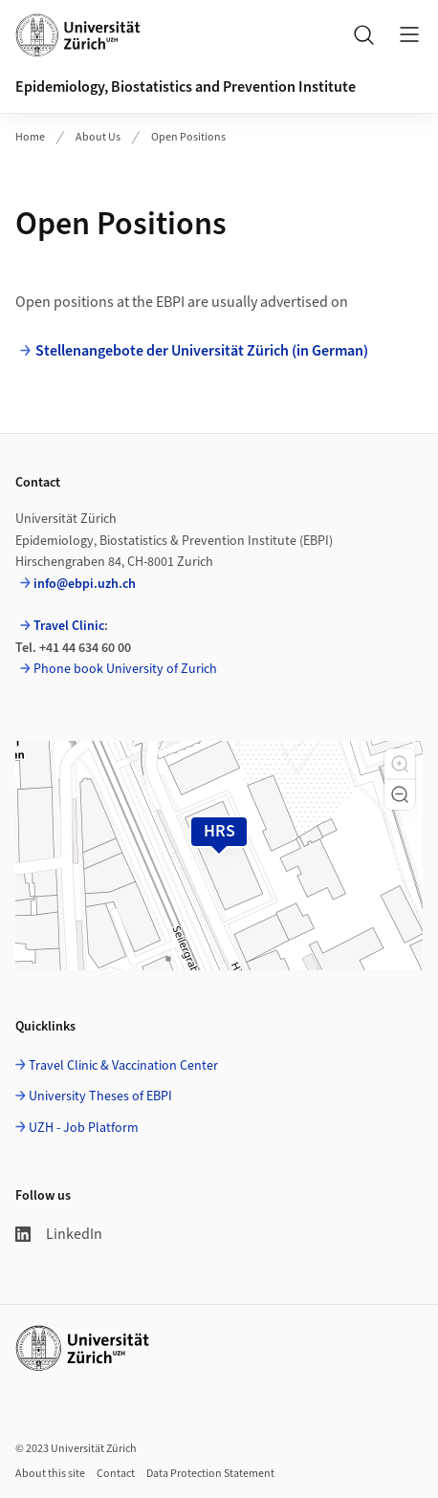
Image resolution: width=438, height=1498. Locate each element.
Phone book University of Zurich (125, 669)
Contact (116, 1473)
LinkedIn (58, 1234)
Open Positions (188, 137)
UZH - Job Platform (84, 1128)
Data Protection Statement (210, 1473)
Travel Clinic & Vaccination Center (123, 1065)
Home (30, 137)
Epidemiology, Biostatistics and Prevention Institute (185, 87)
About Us (98, 137)
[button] (399, 764)
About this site (50, 1473)
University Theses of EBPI (100, 1096)
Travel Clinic (68, 626)
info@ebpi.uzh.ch (84, 584)
